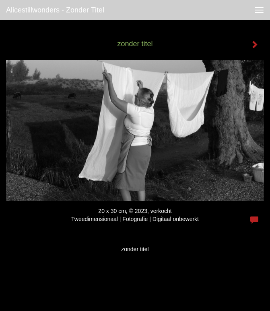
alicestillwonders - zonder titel (55, 10)
